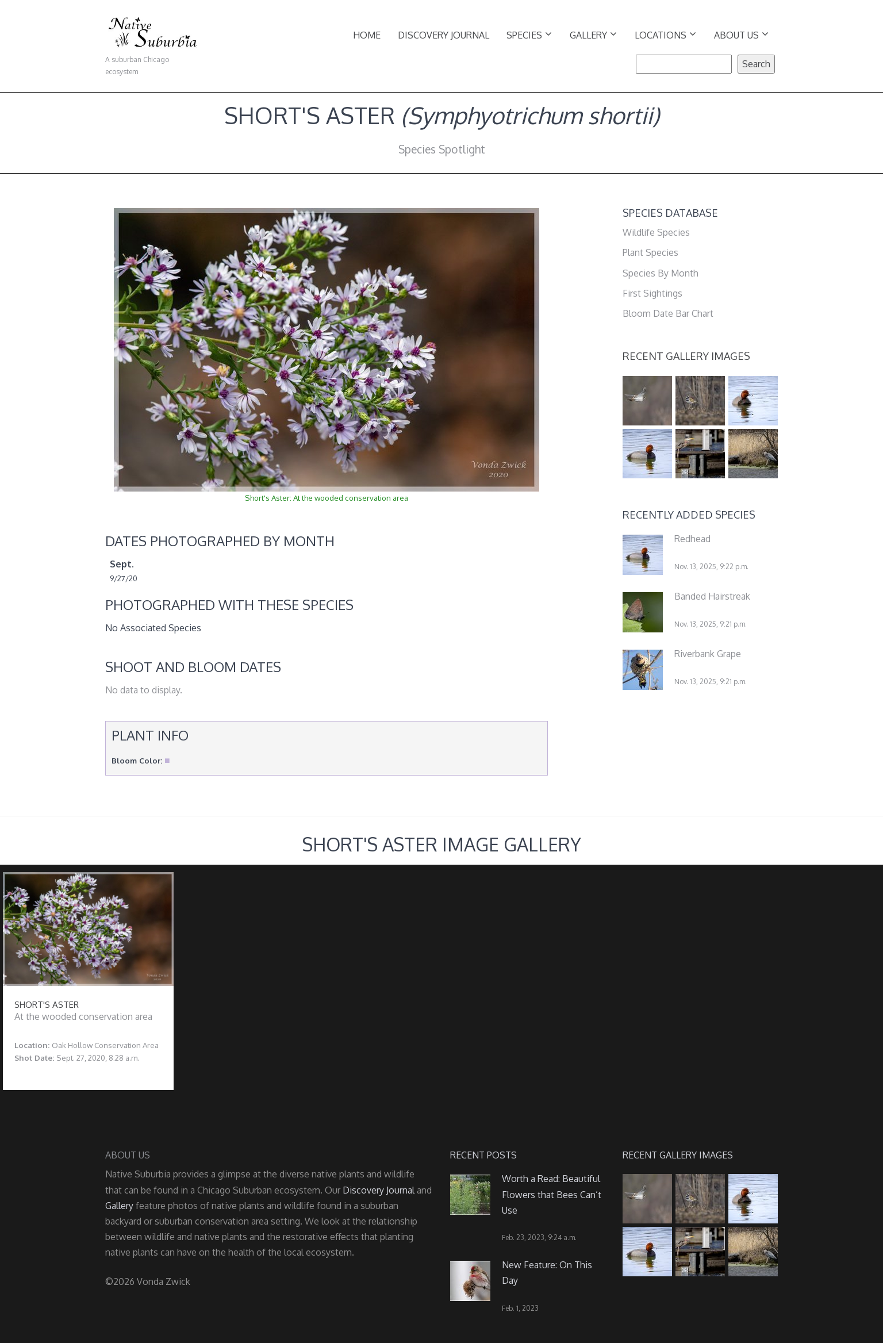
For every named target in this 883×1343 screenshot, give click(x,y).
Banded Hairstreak (712, 596)
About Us (741, 34)
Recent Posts (483, 1155)
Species (529, 34)
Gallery (593, 34)
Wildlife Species (656, 232)
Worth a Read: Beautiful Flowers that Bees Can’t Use (551, 1194)
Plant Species (650, 252)
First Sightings (652, 293)
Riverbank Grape (707, 653)
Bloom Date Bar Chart (668, 313)
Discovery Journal (443, 35)
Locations (665, 34)
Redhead (692, 538)
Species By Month (660, 273)
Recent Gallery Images (686, 356)
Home (367, 35)
